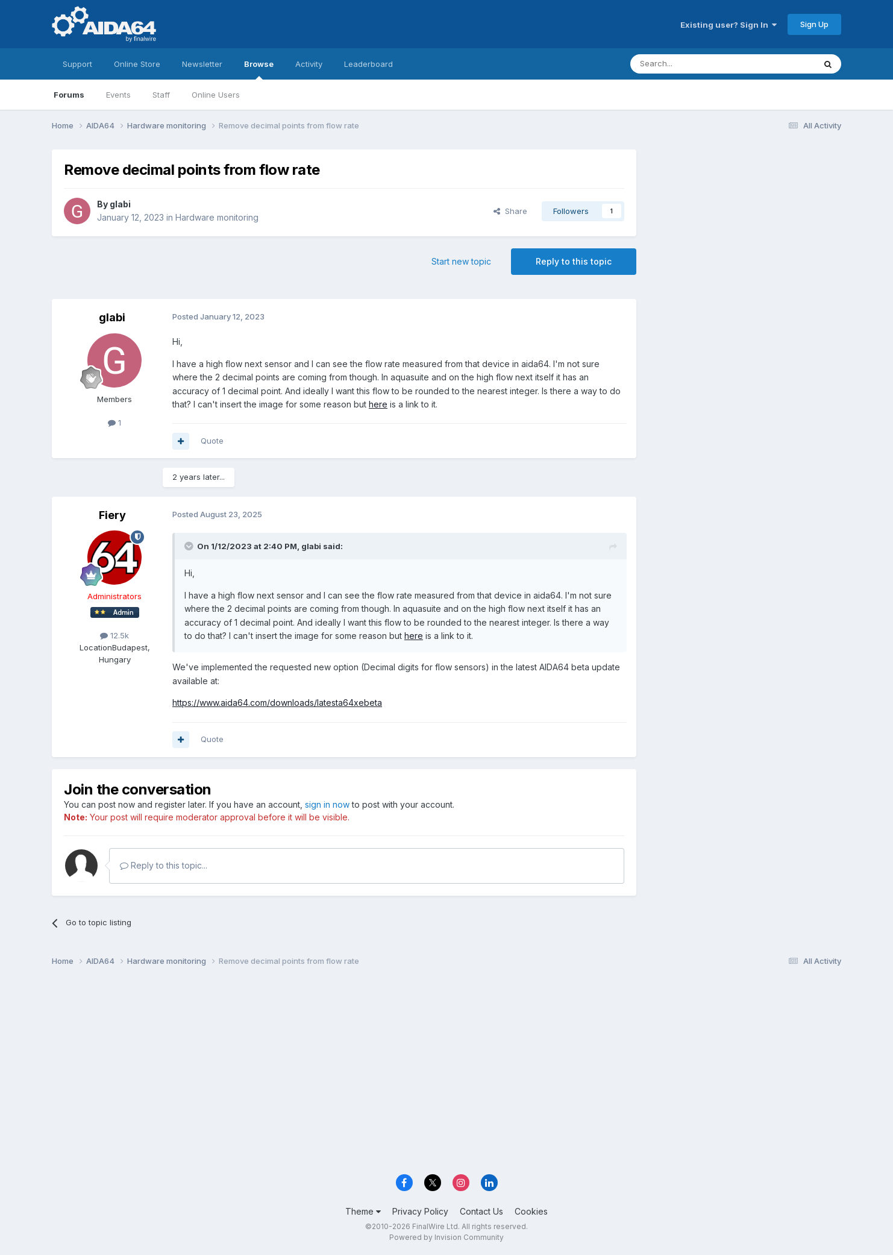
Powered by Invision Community (446, 1237)
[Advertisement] (744, 229)
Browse (259, 69)
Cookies (531, 1211)
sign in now (327, 804)
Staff (161, 94)
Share (510, 211)
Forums (69, 94)
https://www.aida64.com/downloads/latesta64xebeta (277, 702)
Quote (212, 440)
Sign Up (814, 24)
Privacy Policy (420, 1211)
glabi (120, 204)
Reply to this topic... (163, 865)
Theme (363, 1211)
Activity (308, 64)
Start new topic (461, 261)
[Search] (691, 64)
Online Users (216, 94)
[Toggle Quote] (189, 546)
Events (118, 94)
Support (77, 64)
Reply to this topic (574, 261)
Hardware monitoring (216, 217)
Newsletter (202, 64)
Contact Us (481, 1211)
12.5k (114, 635)
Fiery (112, 515)
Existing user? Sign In (728, 25)
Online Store (137, 64)
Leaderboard (368, 64)
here (378, 404)
